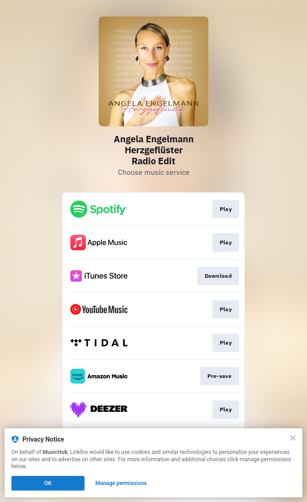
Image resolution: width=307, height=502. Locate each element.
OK (48, 483)
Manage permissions (121, 483)
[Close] (293, 438)
